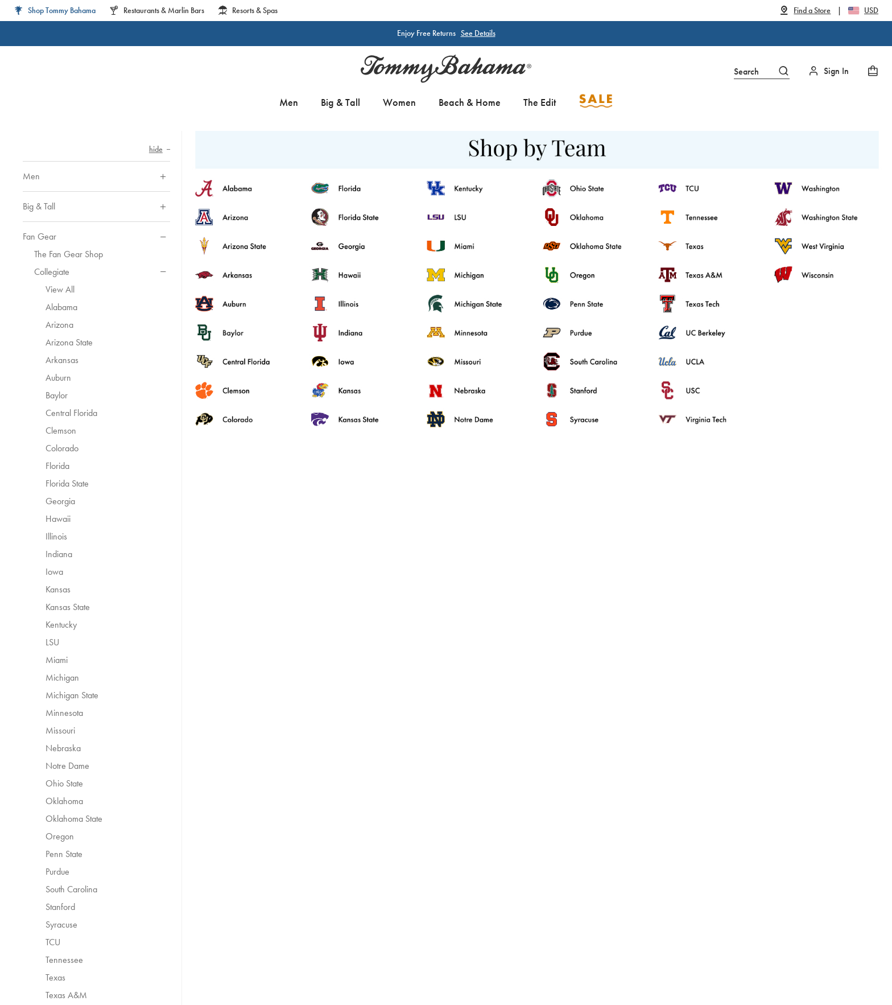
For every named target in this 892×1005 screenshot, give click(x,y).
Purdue (57, 872)
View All (60, 289)
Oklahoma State (74, 819)
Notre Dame (67, 766)
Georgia (60, 501)
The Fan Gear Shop (68, 254)
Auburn (58, 378)
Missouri (60, 730)
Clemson (61, 430)
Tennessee (64, 960)
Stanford (60, 907)
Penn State (64, 854)
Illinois (56, 536)
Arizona (59, 325)
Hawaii (58, 519)
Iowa (54, 572)
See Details (478, 33)
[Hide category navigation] (159, 149)
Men (288, 102)
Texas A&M (66, 995)
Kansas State (68, 607)
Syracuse (61, 924)
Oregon (60, 836)
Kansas (58, 589)
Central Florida (71, 413)
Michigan (62, 677)
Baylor (57, 395)
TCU (53, 942)
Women (399, 102)
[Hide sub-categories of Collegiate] (163, 272)
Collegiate (51, 272)
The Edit (539, 102)
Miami (57, 660)
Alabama (61, 307)
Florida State (67, 483)
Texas (55, 977)
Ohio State (64, 783)
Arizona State (69, 342)
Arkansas (62, 360)
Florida (57, 466)
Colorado (62, 448)
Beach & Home (470, 102)
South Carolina (71, 889)
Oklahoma (64, 801)
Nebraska (63, 748)
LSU (52, 642)
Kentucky (61, 625)
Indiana (59, 554)
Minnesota (64, 713)
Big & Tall (340, 102)
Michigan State (72, 695)
